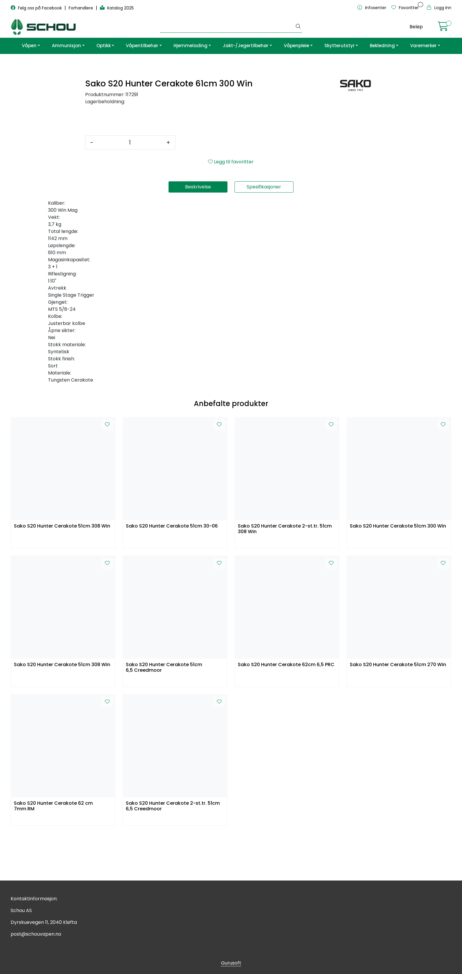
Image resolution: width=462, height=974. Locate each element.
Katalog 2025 (117, 8)
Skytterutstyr (339, 45)
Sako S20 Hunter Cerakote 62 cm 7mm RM (53, 854)
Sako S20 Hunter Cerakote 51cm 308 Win (62, 574)
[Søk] (227, 27)
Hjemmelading (190, 45)
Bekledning (382, 45)
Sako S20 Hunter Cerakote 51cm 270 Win (398, 712)
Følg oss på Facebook (37, 8)
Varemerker (423, 45)
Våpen (29, 45)
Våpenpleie (296, 45)
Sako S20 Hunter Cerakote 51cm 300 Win (398, 574)
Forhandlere (81, 8)
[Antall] (130, 190)
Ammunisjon (66, 45)
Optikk (103, 45)
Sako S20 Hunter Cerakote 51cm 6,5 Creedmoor (164, 715)
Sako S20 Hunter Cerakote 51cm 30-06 (172, 574)
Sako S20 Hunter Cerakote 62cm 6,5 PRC (286, 712)
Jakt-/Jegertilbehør (245, 45)
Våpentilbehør (142, 45)
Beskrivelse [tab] (198, 234)
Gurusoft (231, 963)
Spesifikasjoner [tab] (264, 234)
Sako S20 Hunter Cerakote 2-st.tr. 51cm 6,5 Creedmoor (173, 854)
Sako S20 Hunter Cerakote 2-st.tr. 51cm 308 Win (285, 577)
